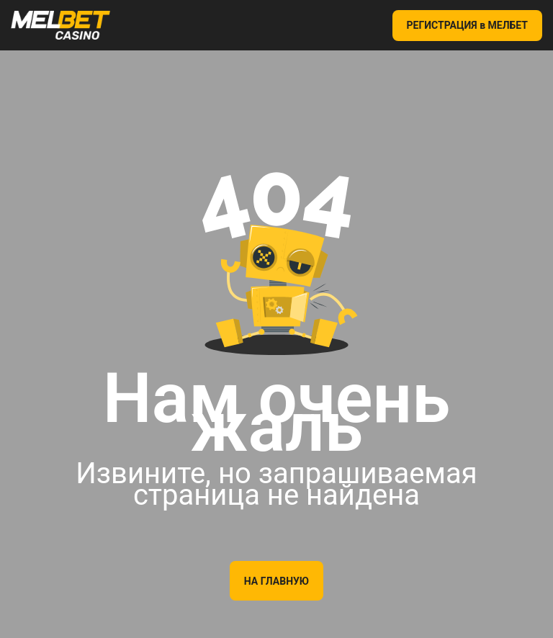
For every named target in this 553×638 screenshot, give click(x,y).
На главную (276, 581)
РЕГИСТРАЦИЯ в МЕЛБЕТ (468, 25)
